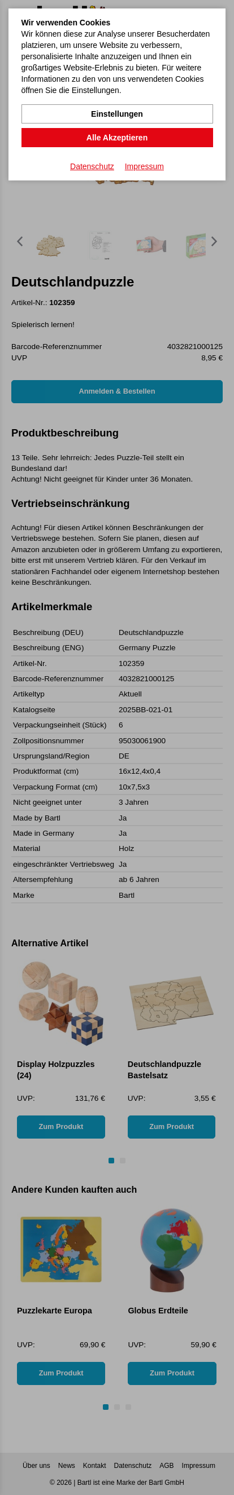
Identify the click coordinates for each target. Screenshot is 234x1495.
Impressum (144, 166)
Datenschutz (92, 166)
